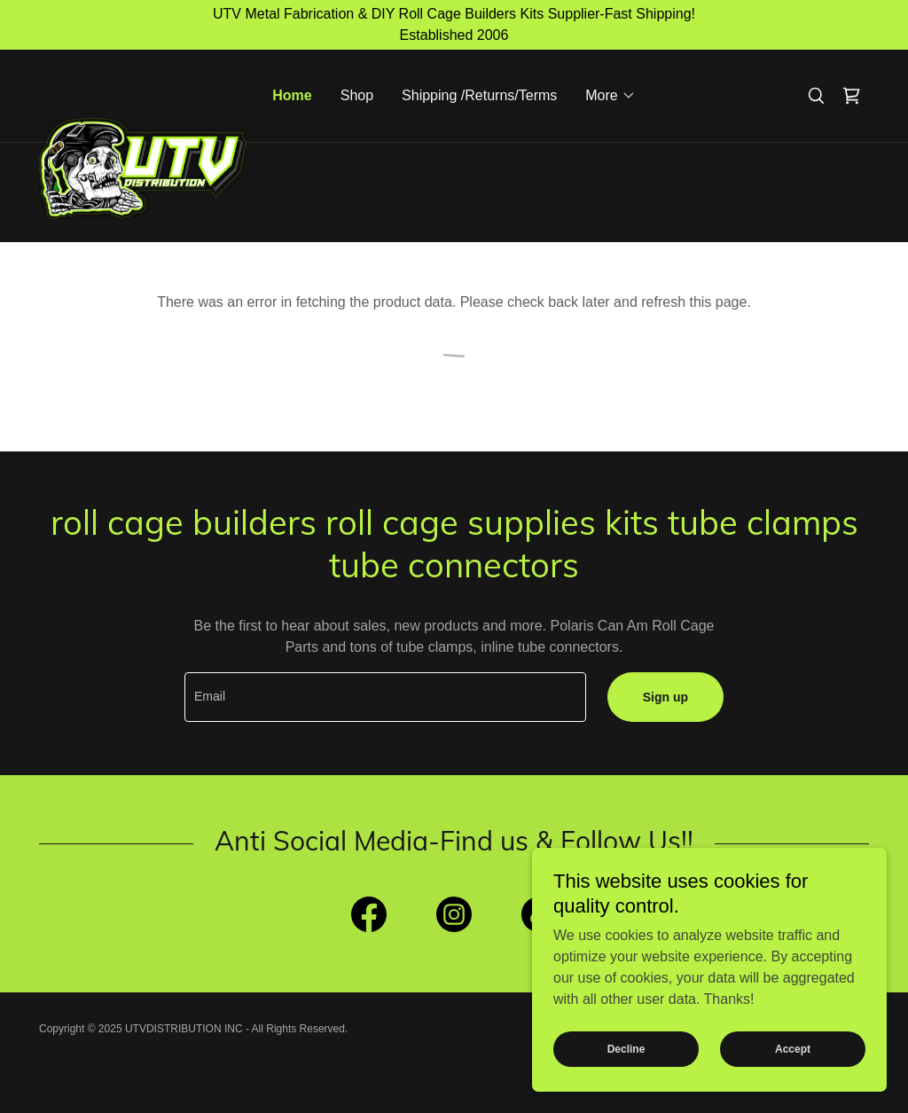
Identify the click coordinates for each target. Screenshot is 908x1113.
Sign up (665, 697)
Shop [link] (356, 95)
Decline (626, 1049)
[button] (610, 95)
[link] (143, 87)
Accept (792, 1049)
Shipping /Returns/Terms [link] (479, 95)
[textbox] (385, 697)
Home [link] (291, 95)
